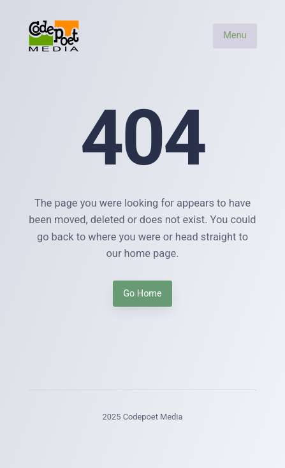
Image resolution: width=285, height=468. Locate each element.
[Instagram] (130, 441)
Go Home (142, 293)
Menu (234, 36)
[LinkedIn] (155, 441)
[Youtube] (179, 441)
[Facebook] (105, 441)
